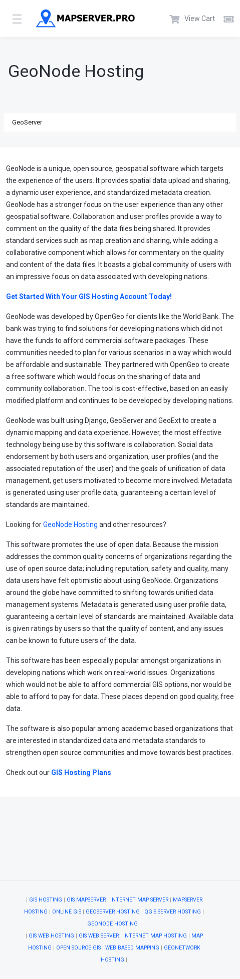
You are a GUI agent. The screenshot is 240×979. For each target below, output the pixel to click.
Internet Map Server (139, 899)
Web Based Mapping (132, 947)
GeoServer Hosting (113, 911)
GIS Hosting (45, 899)
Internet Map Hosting (155, 935)
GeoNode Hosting (70, 524)
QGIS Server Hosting (172, 911)
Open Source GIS (78, 947)
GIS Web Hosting (51, 935)
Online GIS (66, 911)
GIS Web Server (99, 935)
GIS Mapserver (86, 899)
